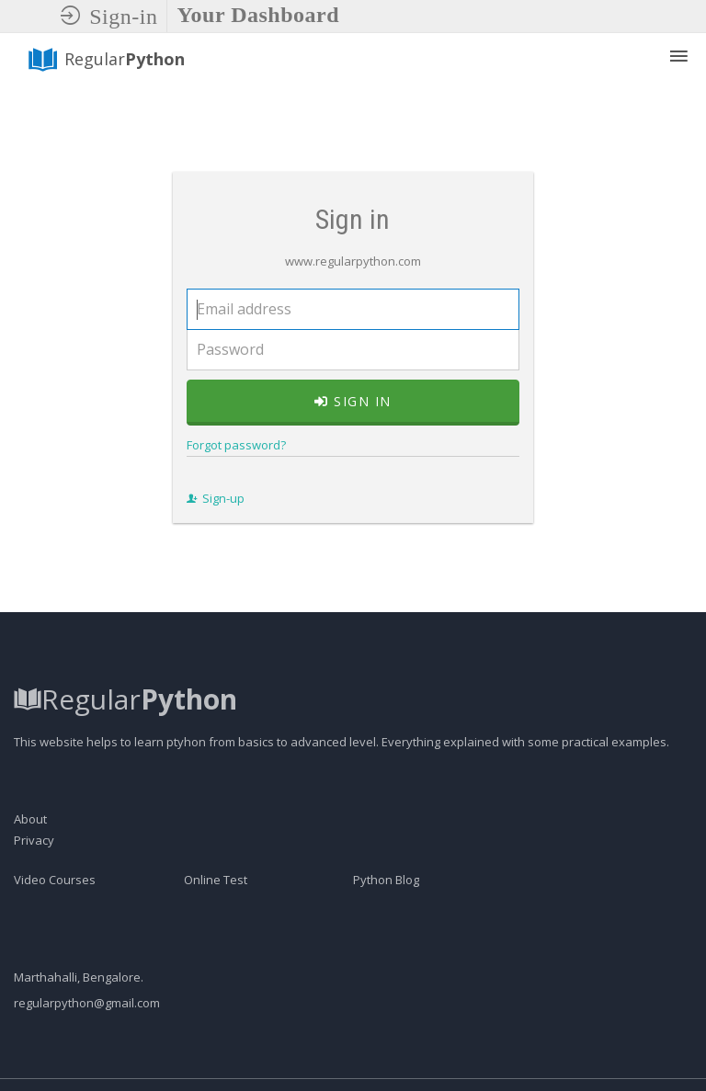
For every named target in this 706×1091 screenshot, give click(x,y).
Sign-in (109, 16)
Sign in (353, 420)
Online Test (215, 919)
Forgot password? (228, 464)
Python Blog (386, 919)
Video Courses (55, 919)
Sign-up (207, 517)
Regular (106, 59)
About (30, 858)
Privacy (34, 879)
